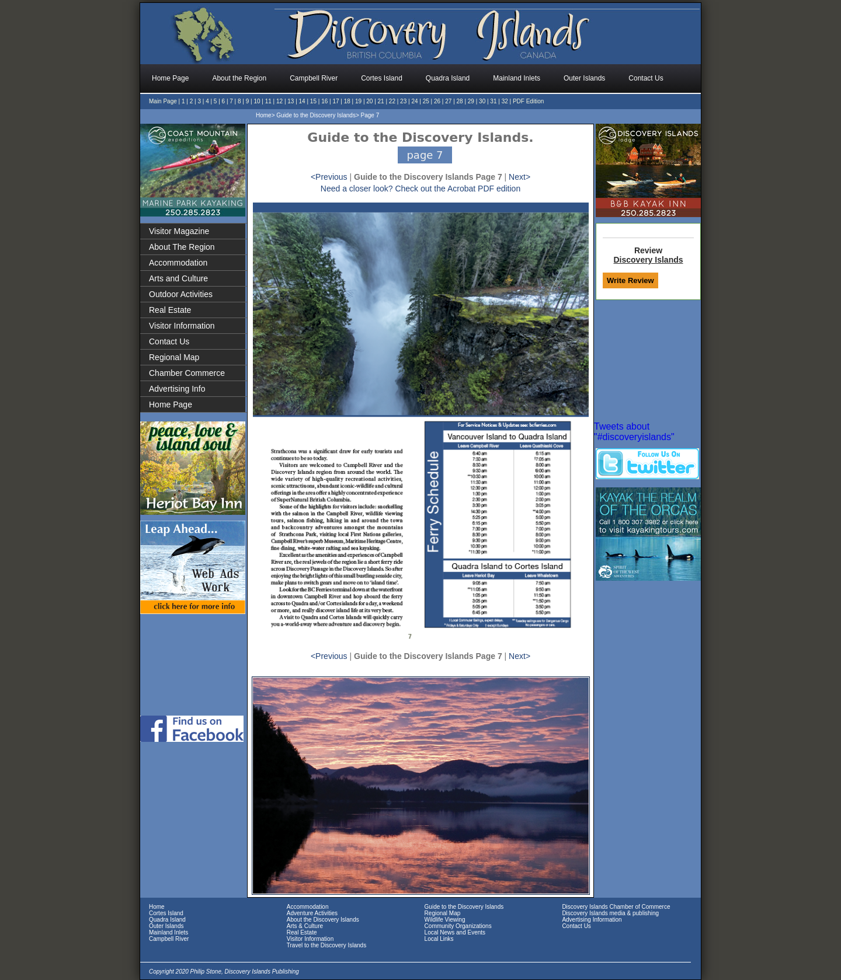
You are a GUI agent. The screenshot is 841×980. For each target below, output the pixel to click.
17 (335, 101)
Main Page (163, 101)
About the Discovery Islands (323, 919)
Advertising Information (591, 919)
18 (347, 101)
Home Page (170, 404)
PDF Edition (528, 101)
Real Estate (170, 310)
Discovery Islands (648, 259)
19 (358, 101)
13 (290, 101)
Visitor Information (182, 325)
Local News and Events (455, 932)
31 (493, 101)
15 (313, 101)
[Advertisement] (193, 663)
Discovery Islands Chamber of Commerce (616, 907)
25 (426, 101)
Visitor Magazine (179, 231)
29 (471, 101)
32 (505, 101)
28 (460, 101)
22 (392, 101)
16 (324, 101)
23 (403, 101)
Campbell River (169, 939)
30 (482, 101)
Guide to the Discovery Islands (464, 907)
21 (381, 101)
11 (268, 101)
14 (302, 101)
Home (157, 907)
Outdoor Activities (181, 294)
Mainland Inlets (168, 932)
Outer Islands (166, 926)
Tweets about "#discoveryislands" (634, 431)
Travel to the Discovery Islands (326, 945)
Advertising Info (177, 388)
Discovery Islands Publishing (262, 971)
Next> (519, 177)
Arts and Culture (178, 278)
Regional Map (174, 357)
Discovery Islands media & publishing (610, 913)
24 (414, 101)
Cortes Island (166, 913)
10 (256, 101)
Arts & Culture (305, 926)
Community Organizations (458, 926)
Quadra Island (167, 919)
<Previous (329, 177)
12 (279, 101)
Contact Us (169, 341)
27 (448, 101)
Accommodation (178, 262)
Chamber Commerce (187, 373)
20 (369, 101)
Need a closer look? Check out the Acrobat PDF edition (420, 188)
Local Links (439, 939)
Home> (265, 115)
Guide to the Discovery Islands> (317, 115)
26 (437, 101)
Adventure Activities (312, 913)
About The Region (182, 247)
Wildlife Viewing (445, 919)
